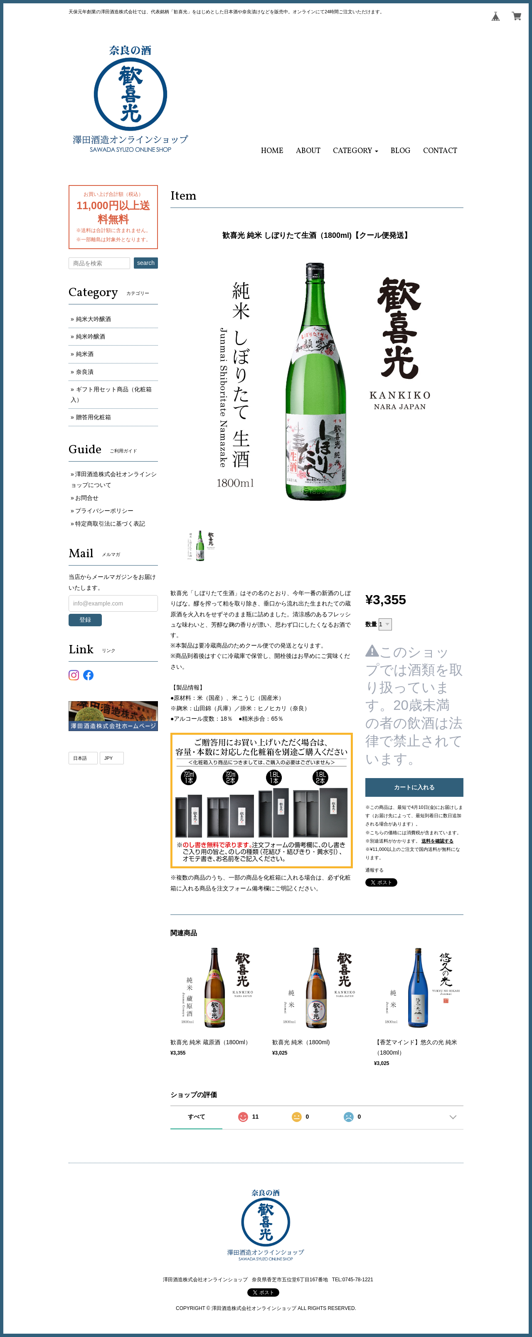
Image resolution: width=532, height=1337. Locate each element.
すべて (196, 1116)
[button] (355, 151)
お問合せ (87, 497)
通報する (374, 869)
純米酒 (85, 354)
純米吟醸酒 (90, 336)
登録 (85, 619)
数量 (371, 624)
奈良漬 (85, 371)
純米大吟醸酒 (93, 319)
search (146, 262)
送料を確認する (437, 840)
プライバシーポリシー (104, 510)
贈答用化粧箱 (93, 417)
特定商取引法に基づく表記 (110, 523)
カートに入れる (414, 787)
